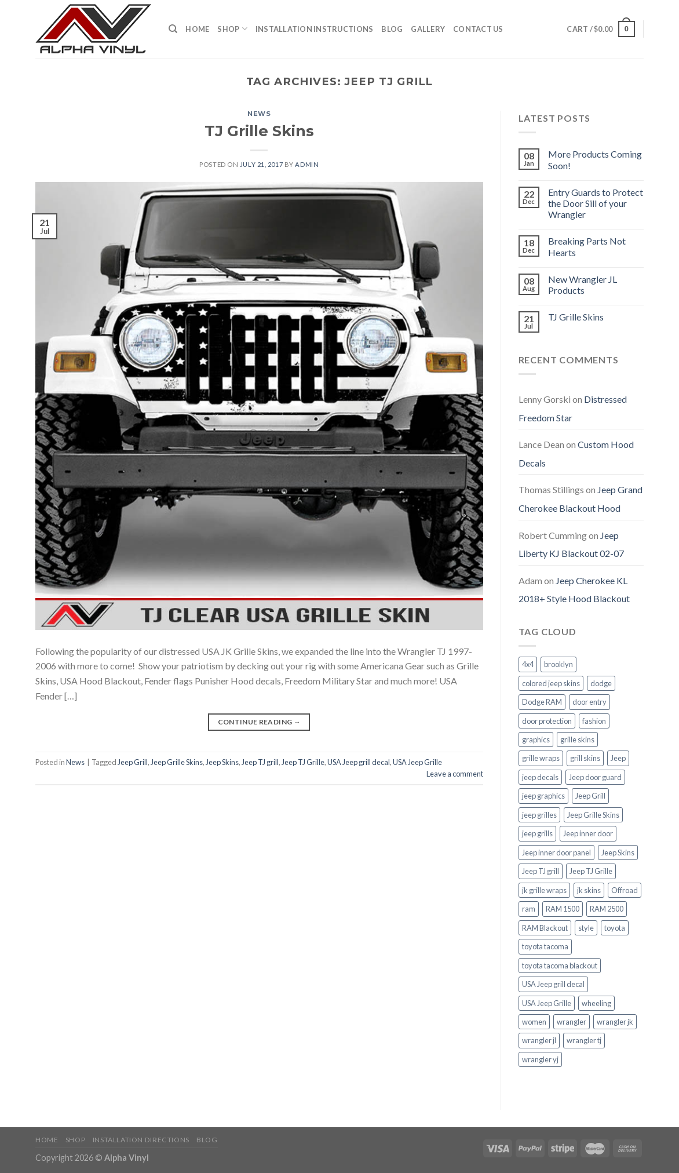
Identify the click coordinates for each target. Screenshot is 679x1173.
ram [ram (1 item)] (528, 908)
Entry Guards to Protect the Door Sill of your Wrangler (595, 203)
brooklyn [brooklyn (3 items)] (558, 664)
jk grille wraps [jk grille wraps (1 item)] (544, 890)
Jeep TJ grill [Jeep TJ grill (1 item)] (540, 871)
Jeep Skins (222, 762)
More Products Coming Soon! (595, 159)
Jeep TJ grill (260, 762)
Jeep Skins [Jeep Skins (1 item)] (617, 852)
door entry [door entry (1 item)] (589, 701)
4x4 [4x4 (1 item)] (528, 664)
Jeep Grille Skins (177, 762)
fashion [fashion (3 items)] (594, 721)
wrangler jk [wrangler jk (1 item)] (615, 1021)
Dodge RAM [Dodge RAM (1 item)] (542, 701)
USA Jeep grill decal (358, 762)
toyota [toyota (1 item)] (614, 927)
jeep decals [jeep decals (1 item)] (540, 777)
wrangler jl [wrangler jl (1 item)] (539, 1040)
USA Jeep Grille (417, 762)
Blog (392, 29)
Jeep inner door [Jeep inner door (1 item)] (588, 833)
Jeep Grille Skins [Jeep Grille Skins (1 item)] (593, 814)
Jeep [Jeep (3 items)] (618, 758)
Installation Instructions (314, 29)
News (259, 114)
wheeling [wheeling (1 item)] (596, 1003)
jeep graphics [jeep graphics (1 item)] (543, 795)
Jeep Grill (133, 762)
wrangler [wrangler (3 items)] (571, 1021)
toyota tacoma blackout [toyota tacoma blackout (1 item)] (559, 965)
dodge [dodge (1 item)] (601, 683)
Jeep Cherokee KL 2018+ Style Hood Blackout (574, 589)
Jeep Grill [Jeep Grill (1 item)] (590, 795)
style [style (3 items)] (586, 927)
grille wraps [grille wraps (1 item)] (541, 758)
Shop (232, 28)
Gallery (428, 29)
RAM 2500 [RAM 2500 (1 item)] (606, 908)
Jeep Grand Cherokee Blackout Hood (581, 498)
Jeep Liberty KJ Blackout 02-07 (571, 544)
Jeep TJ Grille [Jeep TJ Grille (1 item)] (591, 871)
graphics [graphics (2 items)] (536, 739)
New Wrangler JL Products (582, 285)
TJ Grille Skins (259, 131)
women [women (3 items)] (534, 1021)
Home (197, 29)
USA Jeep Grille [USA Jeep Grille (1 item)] (546, 1003)
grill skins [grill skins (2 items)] (585, 758)
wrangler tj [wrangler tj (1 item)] (584, 1040)
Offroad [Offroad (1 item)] (624, 890)
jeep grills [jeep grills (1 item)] (537, 833)
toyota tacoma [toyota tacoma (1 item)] (545, 946)
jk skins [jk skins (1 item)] (589, 890)
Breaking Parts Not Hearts (587, 246)
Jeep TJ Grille (303, 762)
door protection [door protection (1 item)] (547, 721)
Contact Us (478, 29)
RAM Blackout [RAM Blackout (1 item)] (545, 927)
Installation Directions (141, 1139)
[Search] (173, 29)
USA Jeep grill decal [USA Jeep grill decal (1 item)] (553, 984)
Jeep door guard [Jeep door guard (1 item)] (595, 777)
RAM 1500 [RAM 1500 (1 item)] (562, 908)
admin (307, 164)
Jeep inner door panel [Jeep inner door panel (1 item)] (556, 852)
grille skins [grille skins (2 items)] (577, 739)
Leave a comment (454, 773)
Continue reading (259, 721)
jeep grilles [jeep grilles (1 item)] (539, 814)
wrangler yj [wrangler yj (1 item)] (540, 1059)
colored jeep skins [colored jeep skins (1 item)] (551, 683)
